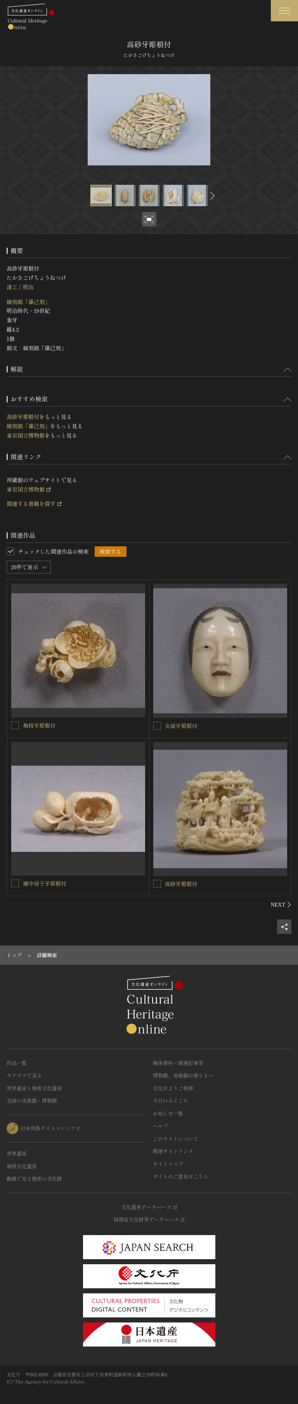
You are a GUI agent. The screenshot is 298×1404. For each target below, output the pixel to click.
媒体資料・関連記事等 (178, 1063)
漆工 (12, 287)
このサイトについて (175, 1138)
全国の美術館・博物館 (32, 1100)
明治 (28, 287)
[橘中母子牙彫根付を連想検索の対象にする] (15, 883)
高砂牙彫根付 (23, 417)
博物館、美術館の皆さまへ (183, 1075)
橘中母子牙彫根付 (44, 883)
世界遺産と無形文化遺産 (34, 1088)
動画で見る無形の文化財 (34, 1178)
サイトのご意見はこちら (180, 1176)
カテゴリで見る (24, 1075)
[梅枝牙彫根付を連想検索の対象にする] (15, 725)
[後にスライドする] (211, 195)
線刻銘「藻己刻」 (28, 302)
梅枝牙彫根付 (39, 725)
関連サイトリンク (173, 1151)
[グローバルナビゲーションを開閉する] (284, 10)
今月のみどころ (170, 1100)
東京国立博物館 (26, 435)
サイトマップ (168, 1164)
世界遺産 (17, 1153)
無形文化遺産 (22, 1166)
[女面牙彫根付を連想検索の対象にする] (157, 726)
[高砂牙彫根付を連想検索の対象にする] (157, 884)
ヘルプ (160, 1125)
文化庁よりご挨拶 (173, 1088)
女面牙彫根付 (181, 726)
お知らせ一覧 (168, 1113)
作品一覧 (17, 1063)
